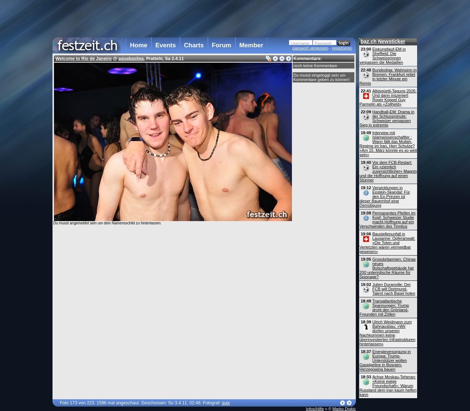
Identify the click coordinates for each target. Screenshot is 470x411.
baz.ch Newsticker (383, 41)
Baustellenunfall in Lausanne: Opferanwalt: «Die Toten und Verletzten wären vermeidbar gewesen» (387, 243)
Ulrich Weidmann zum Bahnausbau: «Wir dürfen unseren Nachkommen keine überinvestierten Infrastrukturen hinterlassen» (387, 333)
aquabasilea (131, 58)
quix (226, 403)
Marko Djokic (344, 409)
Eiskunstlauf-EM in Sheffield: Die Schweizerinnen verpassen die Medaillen (382, 56)
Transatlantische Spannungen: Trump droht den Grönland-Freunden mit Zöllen (384, 307)
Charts (194, 45)
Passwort (323, 43)
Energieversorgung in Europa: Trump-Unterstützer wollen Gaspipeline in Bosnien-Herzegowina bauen (385, 360)
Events (165, 45)
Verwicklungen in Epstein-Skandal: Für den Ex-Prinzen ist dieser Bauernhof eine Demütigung (384, 197)
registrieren (342, 48)
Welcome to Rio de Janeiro (83, 58)
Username (300, 43)
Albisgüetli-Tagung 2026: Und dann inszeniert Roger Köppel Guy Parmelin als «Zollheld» (387, 97)
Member (251, 45)
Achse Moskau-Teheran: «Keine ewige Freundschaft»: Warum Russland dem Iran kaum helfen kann (387, 386)
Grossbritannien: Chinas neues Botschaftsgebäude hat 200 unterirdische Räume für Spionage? (387, 268)
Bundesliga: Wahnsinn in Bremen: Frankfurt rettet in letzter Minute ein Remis (388, 76)
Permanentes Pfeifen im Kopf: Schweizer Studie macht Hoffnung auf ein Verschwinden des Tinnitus (387, 219)
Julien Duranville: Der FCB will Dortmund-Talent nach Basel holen (393, 289)
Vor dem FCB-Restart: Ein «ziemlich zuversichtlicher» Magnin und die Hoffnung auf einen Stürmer (388, 171)
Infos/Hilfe (315, 409)
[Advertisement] (204, 17)
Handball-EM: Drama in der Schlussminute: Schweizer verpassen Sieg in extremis (386, 118)
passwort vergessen (310, 48)
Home (138, 45)
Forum (221, 45)
